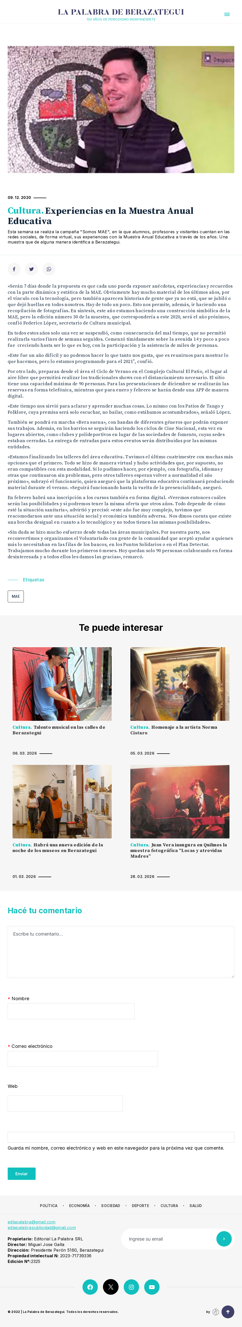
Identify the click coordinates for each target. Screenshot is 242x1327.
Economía (79, 1205)
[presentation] (47, 1170)
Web (13, 1086)
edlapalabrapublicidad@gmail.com (42, 1227)
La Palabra (121, 13)
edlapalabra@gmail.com (32, 1221)
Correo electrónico (30, 1047)
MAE (16, 596)
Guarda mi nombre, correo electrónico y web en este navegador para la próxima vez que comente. (116, 1148)
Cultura (169, 1205)
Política (48, 1205)
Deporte (140, 1205)
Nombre (18, 999)
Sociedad (110, 1205)
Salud (196, 1205)
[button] (227, 14)
